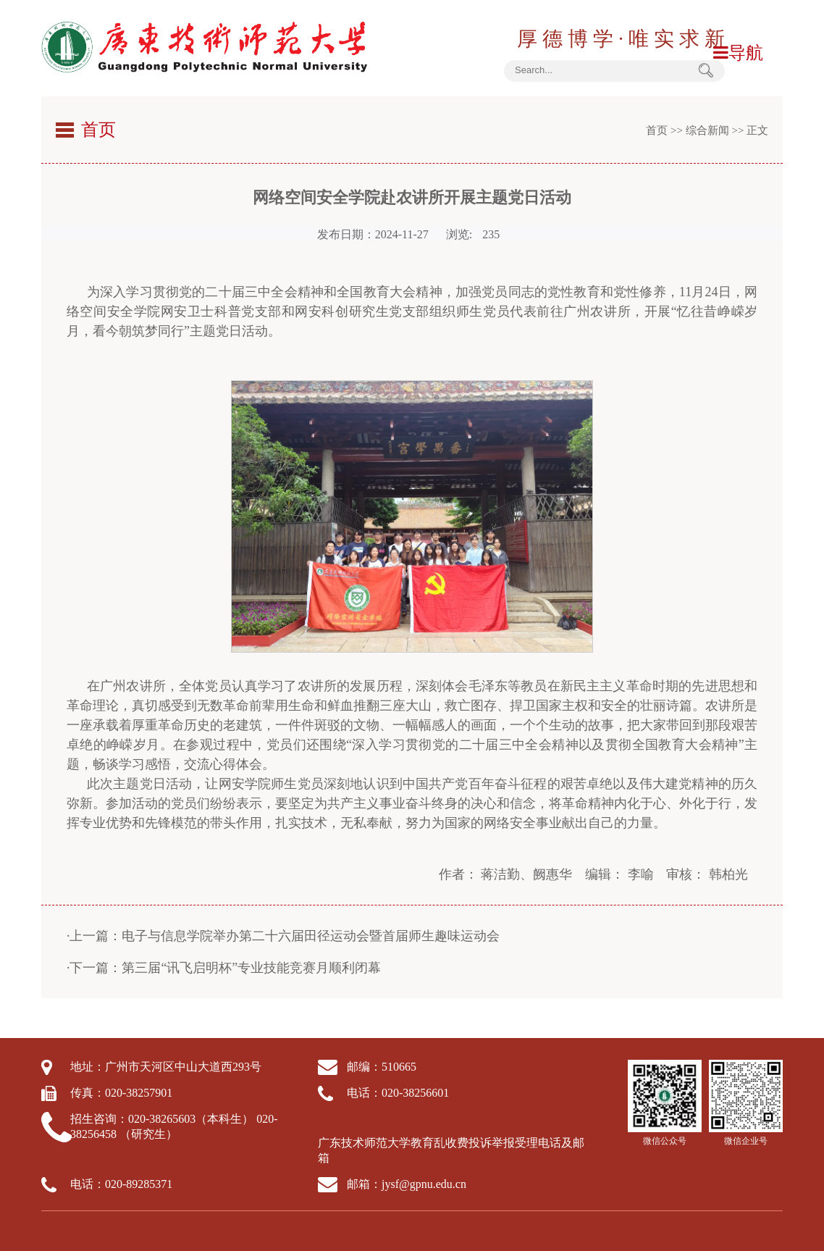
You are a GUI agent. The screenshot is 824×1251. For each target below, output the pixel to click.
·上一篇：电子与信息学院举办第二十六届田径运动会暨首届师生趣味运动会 (283, 936)
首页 (657, 130)
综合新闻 (707, 130)
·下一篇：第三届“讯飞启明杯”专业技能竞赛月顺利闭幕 (224, 968)
